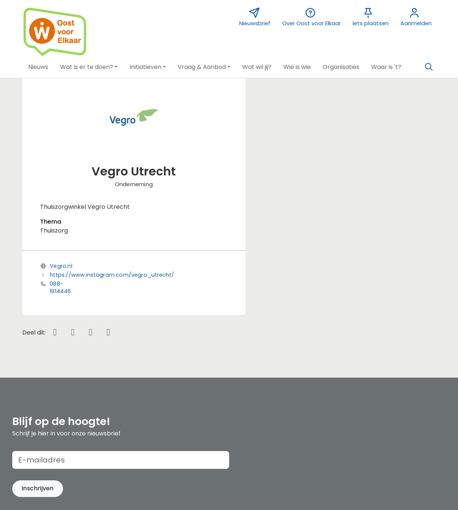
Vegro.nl (61, 266)
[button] (38, 67)
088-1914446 (60, 287)
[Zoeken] (429, 67)
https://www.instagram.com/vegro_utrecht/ (112, 275)
